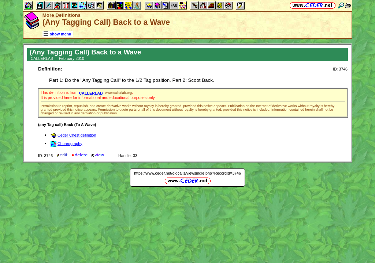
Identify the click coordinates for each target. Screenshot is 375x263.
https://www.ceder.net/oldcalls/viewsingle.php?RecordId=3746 (187, 173)
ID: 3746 (340, 69)
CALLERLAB (91, 93)
